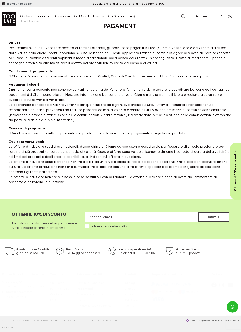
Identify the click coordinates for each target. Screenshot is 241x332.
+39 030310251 (15, 297)
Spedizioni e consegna (93, 294)
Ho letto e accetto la (106, 226)
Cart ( (226, 16)
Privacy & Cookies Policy (94, 305)
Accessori (62, 16)
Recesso (83, 300)
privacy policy (119, 226)
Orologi (26, 16)
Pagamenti (85, 288)
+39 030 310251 (148, 253)
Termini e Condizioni (91, 283)
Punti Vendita (59, 288)
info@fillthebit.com (18, 291)
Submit (213, 217)
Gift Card (81, 16)
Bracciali (43, 16)
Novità (98, 16)
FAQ (131, 16)
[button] (235, 171)
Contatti (56, 294)
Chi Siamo (116, 16)
